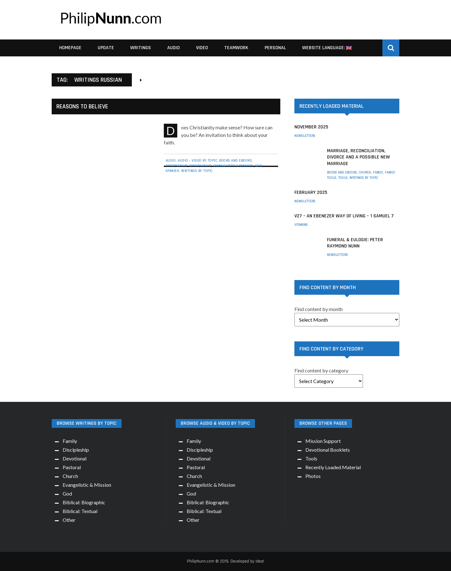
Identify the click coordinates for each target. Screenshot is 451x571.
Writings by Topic (197, 171)
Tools (343, 177)
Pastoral (72, 467)
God (258, 166)
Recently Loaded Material (333, 467)
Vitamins (301, 224)
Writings (140, 47)
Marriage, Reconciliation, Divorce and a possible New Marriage (358, 157)
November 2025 (311, 127)
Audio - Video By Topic (197, 160)
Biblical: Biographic (84, 502)
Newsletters (304, 135)
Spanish (172, 171)
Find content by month (318, 309)
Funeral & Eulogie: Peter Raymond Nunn (355, 243)
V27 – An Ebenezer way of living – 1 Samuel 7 (344, 216)
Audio (173, 47)
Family (378, 172)
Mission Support (323, 441)
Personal (275, 47)
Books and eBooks (235, 160)
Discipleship (176, 166)
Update (106, 47)
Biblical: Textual (80, 511)
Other (69, 520)
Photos (313, 476)
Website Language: (327, 47)
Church (365, 172)
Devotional (74, 458)
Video (202, 47)
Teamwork (236, 47)
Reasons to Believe (82, 106)
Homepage (70, 47)
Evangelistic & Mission (233, 166)
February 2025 (310, 192)
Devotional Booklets (327, 450)
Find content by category (321, 370)
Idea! (260, 561)
